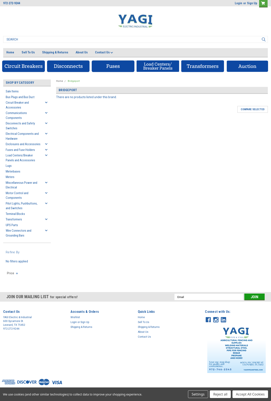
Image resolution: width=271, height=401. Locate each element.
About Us (82, 52)
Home (10, 52)
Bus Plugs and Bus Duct (20, 97)
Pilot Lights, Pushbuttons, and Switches (21, 206)
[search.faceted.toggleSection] (13, 273)
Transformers (14, 219)
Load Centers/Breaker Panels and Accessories (20, 157)
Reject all (220, 394)
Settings (198, 394)
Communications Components (16, 115)
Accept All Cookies (250, 394)
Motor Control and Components (17, 195)
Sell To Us (28, 52)
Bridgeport (74, 81)
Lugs (9, 166)
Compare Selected (252, 109)
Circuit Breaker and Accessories (17, 105)
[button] (23, 66)
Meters (10, 177)
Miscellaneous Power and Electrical (21, 185)
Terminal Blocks (15, 214)
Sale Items (12, 91)
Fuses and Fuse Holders (20, 150)
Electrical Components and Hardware (22, 136)
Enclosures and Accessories (23, 144)
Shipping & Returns (55, 52)
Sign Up (252, 3)
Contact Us (104, 52)
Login (238, 3)
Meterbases (13, 171)
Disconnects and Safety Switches (20, 125)
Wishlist (75, 317)
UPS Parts (12, 225)
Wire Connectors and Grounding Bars (18, 233)
